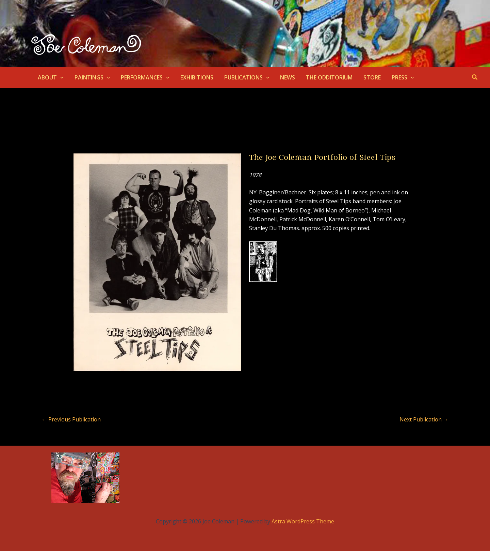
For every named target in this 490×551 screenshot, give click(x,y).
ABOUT (51, 77)
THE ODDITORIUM (329, 77)
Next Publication (423, 419)
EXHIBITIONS (196, 77)
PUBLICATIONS (247, 77)
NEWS (287, 77)
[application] (60, 77)
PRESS (403, 77)
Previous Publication (71, 419)
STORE (372, 77)
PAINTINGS (92, 77)
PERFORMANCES (145, 77)
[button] (475, 77)
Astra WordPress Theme (303, 521)
